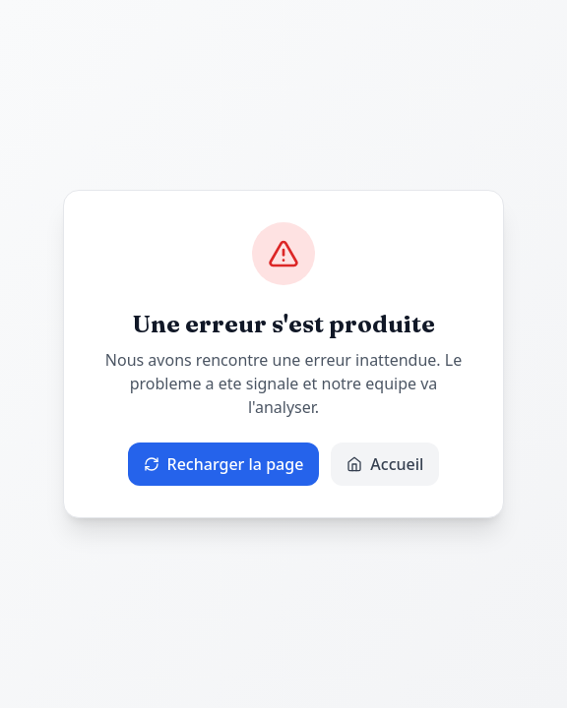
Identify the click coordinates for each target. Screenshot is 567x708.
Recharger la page (224, 464)
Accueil (384, 464)
